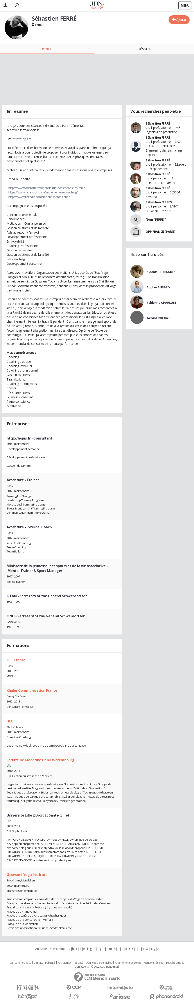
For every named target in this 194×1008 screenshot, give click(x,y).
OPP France (16, 660)
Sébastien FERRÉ (158, 123)
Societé (79, 962)
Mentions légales (153, 962)
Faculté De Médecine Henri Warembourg (40, 760)
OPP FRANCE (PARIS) (160, 231)
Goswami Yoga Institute (27, 874)
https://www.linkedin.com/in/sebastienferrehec (39, 197)
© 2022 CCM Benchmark (105, 966)
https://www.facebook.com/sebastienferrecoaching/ (43, 192)
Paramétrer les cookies (128, 962)
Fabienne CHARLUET (162, 302)
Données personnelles (99, 962)
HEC (10, 721)
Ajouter (181, 19)
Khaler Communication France (32, 690)
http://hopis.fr (22, 139)
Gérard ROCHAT (158, 318)
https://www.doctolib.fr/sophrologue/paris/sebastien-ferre (46, 188)
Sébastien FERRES (159, 202)
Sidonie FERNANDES (161, 272)
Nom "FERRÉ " (156, 219)
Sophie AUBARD (158, 287)
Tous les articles (175, 962)
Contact (38, 962)
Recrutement (64, 962)
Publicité (50, 962)
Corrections (81, 966)
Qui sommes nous (20, 962)
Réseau (143, 49)
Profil (47, 49)
